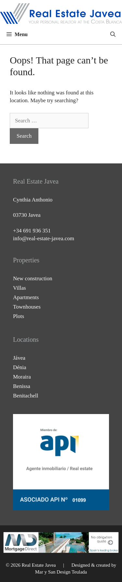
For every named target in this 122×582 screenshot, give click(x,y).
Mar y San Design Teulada (61, 572)
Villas (19, 288)
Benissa (21, 386)
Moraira (22, 377)
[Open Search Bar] (113, 34)
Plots (18, 316)
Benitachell (25, 396)
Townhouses (27, 307)
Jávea (19, 358)
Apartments (26, 297)
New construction (32, 278)
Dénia (19, 367)
